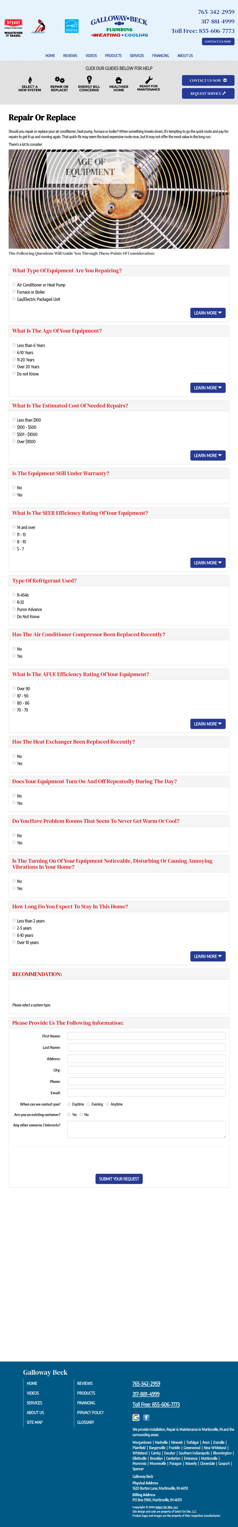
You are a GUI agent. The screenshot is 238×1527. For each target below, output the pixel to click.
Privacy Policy (95, 1414)
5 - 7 (18, 548)
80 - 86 (20, 703)
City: (56, 1070)
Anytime (114, 1104)
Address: (53, 1058)
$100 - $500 (24, 427)
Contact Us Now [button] (218, 41)
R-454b (20, 595)
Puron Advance (27, 609)
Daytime (75, 1104)
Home (50, 55)
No (17, 487)
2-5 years (22, 928)
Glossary (90, 1424)
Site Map (39, 1424)
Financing (160, 55)
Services (137, 55)
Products (113, 55)
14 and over (23, 527)
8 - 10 (19, 541)
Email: (55, 1093)
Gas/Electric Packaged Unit (36, 299)
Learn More (208, 312)
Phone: (55, 1081)
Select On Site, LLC (166, 1507)
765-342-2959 (146, 1383)
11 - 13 (19, 534)
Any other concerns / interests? (36, 1125)
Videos (91, 55)
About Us (185, 55)
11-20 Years (23, 359)
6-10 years (22, 935)
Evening (95, 1104)
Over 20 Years (25, 366)
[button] (119, 1179)
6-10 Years (22, 352)
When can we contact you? (40, 1104)
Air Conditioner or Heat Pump (38, 284)
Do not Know (25, 373)
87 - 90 (20, 695)
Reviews (70, 55)
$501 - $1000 (24, 434)
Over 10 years (25, 942)
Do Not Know (25, 616)
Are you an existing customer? (37, 1114)
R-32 (18, 602)
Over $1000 (24, 441)
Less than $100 (26, 420)
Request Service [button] (208, 93)
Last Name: (51, 1047)
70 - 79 (20, 710)
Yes (17, 494)
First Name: (51, 1036)
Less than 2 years (28, 920)
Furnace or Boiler (28, 292)
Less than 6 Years (28, 345)
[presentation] (135, 1160)
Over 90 (21, 688)
